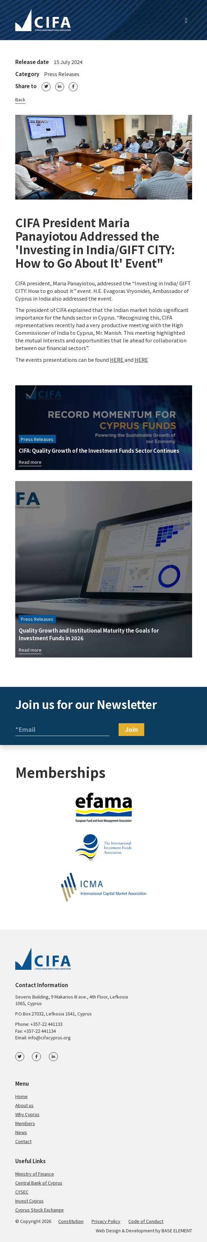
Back (20, 99)
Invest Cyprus (29, 1200)
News (21, 1132)
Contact (23, 1141)
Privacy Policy (106, 1221)
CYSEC (21, 1191)
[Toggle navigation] (186, 20)
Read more (30, 462)
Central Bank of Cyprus (38, 1182)
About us (24, 1105)
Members (25, 1123)
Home (21, 1096)
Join (131, 729)
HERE (117, 359)
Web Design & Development (125, 1230)
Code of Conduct (145, 1221)
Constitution (71, 1221)
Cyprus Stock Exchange (39, 1209)
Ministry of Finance (34, 1173)
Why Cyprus (27, 1114)
